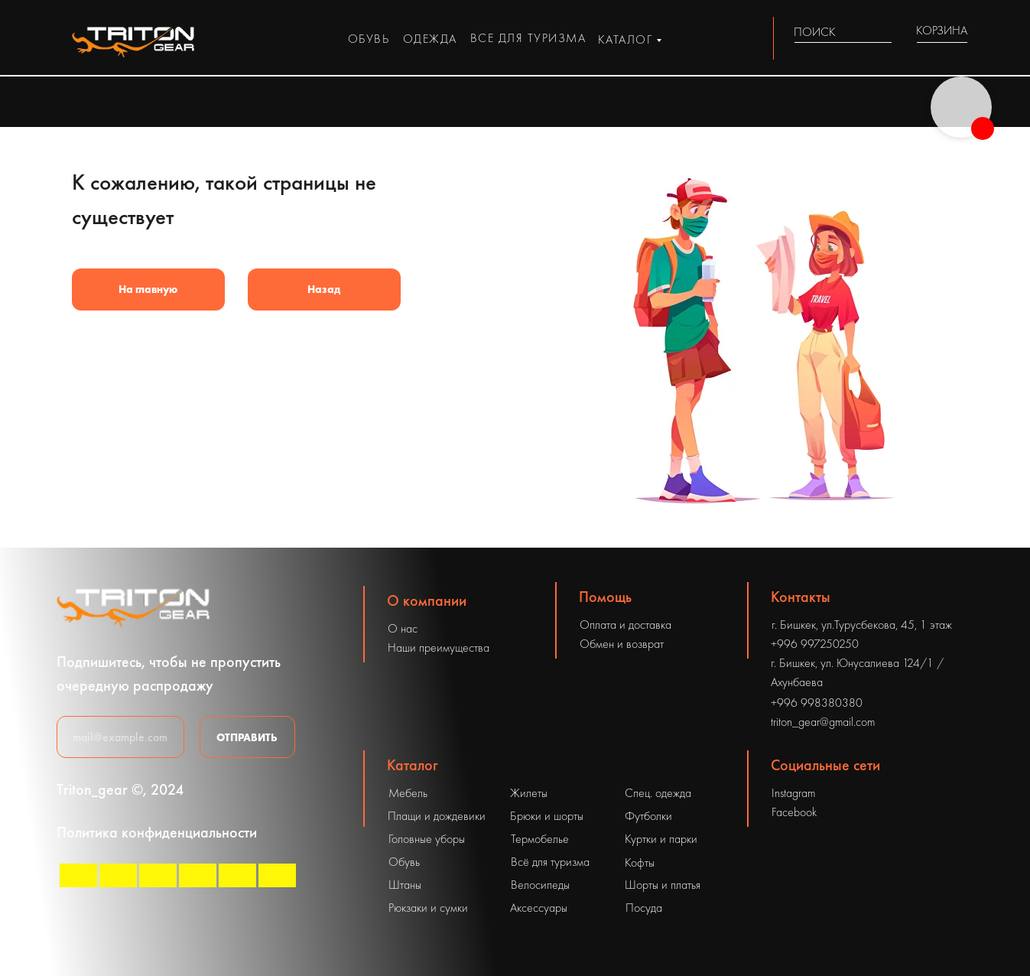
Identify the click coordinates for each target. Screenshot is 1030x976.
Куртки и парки (661, 839)
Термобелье (540, 839)
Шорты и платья (662, 885)
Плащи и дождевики (437, 816)
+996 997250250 (815, 644)
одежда (430, 39)
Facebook (794, 812)
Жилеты (528, 793)
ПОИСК (815, 32)
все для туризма (528, 38)
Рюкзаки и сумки (428, 908)
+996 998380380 (817, 703)
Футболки (648, 816)
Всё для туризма (550, 862)
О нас (403, 628)
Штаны (404, 885)
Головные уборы (426, 839)
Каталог (412, 765)
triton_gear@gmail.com (823, 722)
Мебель (407, 793)
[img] (882, 31)
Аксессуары (538, 908)
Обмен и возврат (622, 644)
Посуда (643, 908)
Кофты (640, 862)
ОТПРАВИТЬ (247, 737)
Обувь (404, 862)
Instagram (793, 793)
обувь (369, 39)
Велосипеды (540, 885)
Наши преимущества (438, 647)
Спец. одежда (658, 793)
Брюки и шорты (546, 816)
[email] (120, 737)
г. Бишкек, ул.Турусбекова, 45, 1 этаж (862, 625)
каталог (625, 39)
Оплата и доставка (625, 625)
